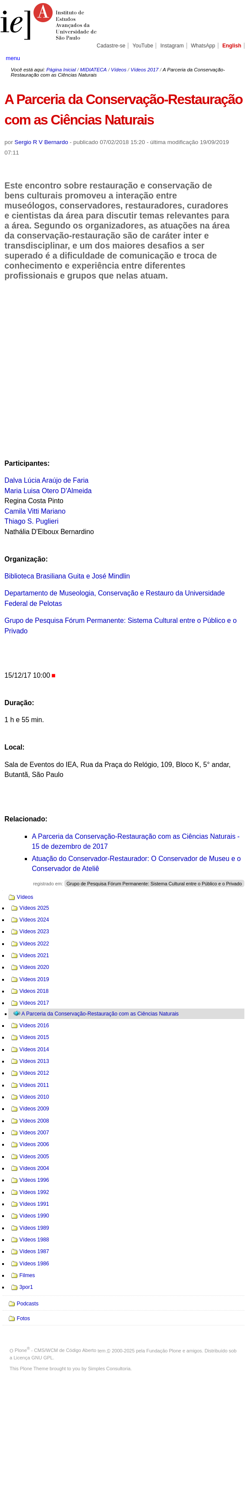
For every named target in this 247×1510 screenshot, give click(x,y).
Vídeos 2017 (144, 69)
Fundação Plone (164, 1350)
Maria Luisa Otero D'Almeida (47, 490)
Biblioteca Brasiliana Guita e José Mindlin (67, 576)
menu (13, 58)
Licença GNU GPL (33, 1357)
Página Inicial (61, 69)
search (229, 57)
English (231, 46)
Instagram (172, 46)
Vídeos (119, 69)
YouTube (143, 46)
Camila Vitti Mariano (34, 511)
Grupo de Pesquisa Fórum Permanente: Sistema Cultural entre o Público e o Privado (154, 883)
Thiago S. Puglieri (31, 521)
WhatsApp (203, 46)
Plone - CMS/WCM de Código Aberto (56, 1350)
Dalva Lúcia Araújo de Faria (46, 480)
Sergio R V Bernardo (41, 142)
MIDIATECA (93, 69)
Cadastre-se (111, 46)
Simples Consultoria (109, 1368)
